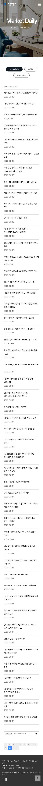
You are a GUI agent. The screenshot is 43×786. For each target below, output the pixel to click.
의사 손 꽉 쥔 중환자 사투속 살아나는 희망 (20, 282)
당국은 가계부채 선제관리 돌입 (16, 218)
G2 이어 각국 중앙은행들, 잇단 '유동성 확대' (20, 717)
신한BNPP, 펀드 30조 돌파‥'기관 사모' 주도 (21, 364)
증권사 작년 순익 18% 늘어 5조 (16, 574)
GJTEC (30, 69)
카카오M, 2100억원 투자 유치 (15, 407)
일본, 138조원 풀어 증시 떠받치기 (17, 493)
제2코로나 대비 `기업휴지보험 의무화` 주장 (20, 193)
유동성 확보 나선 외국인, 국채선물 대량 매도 (21, 114)
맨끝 (17, 748)
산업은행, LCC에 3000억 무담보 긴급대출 (20, 182)
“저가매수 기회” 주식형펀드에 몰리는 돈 (19, 429)
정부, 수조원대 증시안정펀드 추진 (17, 482)
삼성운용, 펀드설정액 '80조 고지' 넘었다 (19, 329)
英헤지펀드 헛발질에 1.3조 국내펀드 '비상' (20, 339)
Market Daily (14, 69)
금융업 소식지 (21, 75)
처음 (5, 744)
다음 (14, 748)
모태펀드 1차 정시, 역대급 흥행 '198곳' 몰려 (20, 271)
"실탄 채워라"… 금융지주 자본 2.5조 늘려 (20, 104)
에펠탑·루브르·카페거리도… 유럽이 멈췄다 (20, 293)
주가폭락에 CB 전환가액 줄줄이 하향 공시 (20, 585)
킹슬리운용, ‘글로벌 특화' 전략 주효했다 (19, 318)
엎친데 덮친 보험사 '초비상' (14, 639)
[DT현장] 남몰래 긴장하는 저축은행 (18, 678)
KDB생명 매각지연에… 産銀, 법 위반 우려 (20, 418)
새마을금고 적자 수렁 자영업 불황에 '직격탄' (21, 93)
